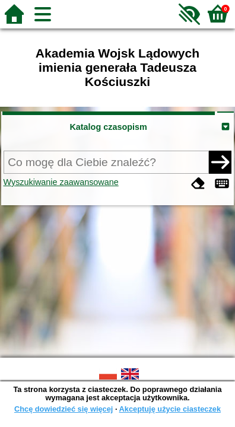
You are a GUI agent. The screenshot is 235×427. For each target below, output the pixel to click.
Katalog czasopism (108, 127)
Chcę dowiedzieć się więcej (63, 408)
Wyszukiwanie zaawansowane (61, 182)
